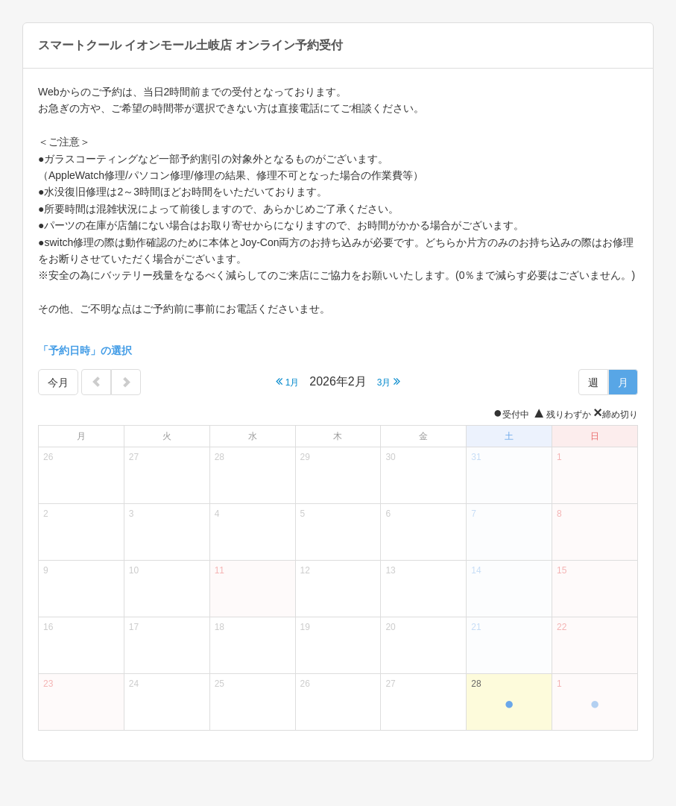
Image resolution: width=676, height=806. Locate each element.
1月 (287, 381)
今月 (58, 382)
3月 (388, 381)
